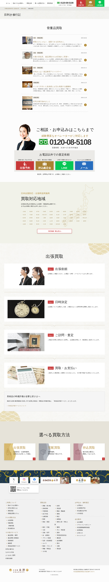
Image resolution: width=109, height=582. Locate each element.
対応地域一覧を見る (54, 232)
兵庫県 (71, 217)
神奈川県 (44, 213)
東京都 (38, 213)
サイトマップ (81, 537)
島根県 (31, 220)
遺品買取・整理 (13, 537)
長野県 (85, 213)
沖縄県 (64, 223)
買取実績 (50, 3)
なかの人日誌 (10, 554)
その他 (45, 553)
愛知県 (38, 217)
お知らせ (80, 534)
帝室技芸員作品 (61, 537)
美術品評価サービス (14, 547)
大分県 (44, 223)
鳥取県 (24, 220)
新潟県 (51, 213)
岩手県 (38, 210)
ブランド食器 (47, 539)
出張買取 (10, 522)
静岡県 (31, 217)
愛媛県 (71, 220)
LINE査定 (100, 5)
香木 (58, 545)
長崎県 (31, 223)
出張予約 (81, 5)
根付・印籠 (46, 528)
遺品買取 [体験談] (13, 539)
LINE (64, 167)
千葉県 (31, 213)
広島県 (44, 220)
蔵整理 (10, 545)
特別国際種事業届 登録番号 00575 (84, 573)
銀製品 (59, 520)
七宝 (44, 531)
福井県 (71, 213)
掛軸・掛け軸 (47, 507)
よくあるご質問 (10, 557)
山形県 (58, 210)
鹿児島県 (58, 223)
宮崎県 (51, 223)
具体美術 (45, 510)
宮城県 (44, 210)
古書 (58, 547)
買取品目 (29, 3)
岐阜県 (24, 217)
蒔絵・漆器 (46, 523)
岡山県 (38, 220)
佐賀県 (24, 223)
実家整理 (10, 542)
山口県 (51, 220)
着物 (58, 515)
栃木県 (78, 210)
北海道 (24, 210)
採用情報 (80, 532)
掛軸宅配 (11, 527)
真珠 (58, 534)
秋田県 (51, 210)
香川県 (64, 220)
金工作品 (45, 515)
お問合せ (90, 5)
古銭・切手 (46, 534)
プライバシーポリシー (84, 526)
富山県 (58, 213)
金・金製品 (46, 537)
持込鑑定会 (44, 167)
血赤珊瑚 (59, 542)
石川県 (64, 213)
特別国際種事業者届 (83, 529)
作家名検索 (9, 560)
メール (84, 167)
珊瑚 (58, 528)
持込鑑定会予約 (82, 512)
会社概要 (80, 523)
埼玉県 (24, 213)
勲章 (44, 520)
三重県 (44, 217)
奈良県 (78, 217)
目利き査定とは (13, 509)
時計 (58, 518)
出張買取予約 (81, 509)
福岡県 (85, 220)
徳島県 (58, 220)
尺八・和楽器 (61, 531)
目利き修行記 (10, 550)
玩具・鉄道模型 (47, 542)
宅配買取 (10, 524)
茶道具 (59, 510)
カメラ (45, 545)
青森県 (31, 210)
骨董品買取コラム (13, 515)
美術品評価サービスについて (17, 407)
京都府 (58, 217)
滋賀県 (51, 217)
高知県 (78, 220)
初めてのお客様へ (18, 3)
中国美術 (45, 512)
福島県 (64, 210)
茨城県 (71, 210)
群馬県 (85, 210)
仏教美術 (45, 518)
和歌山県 (84, 217)
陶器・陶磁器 (61, 512)
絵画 (58, 507)
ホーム (8, 3)
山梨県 (78, 213)
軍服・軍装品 (47, 550)
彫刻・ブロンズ (47, 547)
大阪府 (64, 217)
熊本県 (38, 223)
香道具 (59, 550)
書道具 (59, 539)
